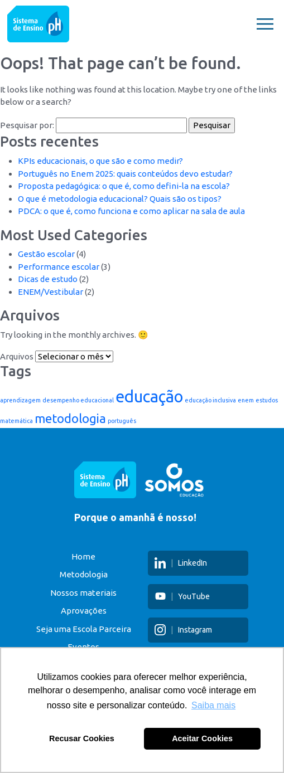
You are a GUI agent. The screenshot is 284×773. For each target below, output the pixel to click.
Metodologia (84, 574)
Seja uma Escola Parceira (83, 629)
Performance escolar (58, 266)
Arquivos (16, 356)
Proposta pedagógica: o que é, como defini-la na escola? (124, 186)
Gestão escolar (46, 254)
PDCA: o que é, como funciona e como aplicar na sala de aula (131, 211)
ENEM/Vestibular (50, 291)
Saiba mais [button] (213, 705)
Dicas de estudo (48, 279)
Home (83, 556)
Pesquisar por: (27, 125)
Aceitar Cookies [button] (202, 738)
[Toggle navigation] (265, 24)
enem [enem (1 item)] (246, 400)
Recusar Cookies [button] (81, 738)
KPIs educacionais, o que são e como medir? (100, 161)
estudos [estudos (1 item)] (267, 400)
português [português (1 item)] (122, 420)
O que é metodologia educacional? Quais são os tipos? (120, 198)
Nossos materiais (83, 592)
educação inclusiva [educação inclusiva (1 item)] (210, 400)
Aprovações (84, 610)
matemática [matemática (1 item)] (16, 420)
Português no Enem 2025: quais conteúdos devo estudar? (125, 173)
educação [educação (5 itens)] (149, 396)
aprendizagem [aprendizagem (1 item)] (20, 400)
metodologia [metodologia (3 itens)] (70, 418)
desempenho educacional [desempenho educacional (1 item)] (78, 400)
